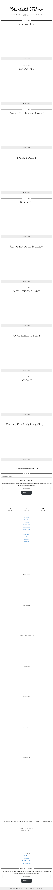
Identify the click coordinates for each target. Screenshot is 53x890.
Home (26, 888)
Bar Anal (26, 202)
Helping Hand (26, 24)
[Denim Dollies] (26, 716)
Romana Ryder (26, 524)
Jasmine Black (26, 527)
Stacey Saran (26, 517)
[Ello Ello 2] (26, 777)
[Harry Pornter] (26, 564)
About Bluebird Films (26, 863)
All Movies (26, 855)
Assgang (26, 380)
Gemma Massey (26, 534)
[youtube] (43, 509)
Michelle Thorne (26, 529)
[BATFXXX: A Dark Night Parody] (26, 625)
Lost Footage (26, 154)
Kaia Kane (26, 532)
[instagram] (26, 509)
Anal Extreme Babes (26, 291)
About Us (39, 888)
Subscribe (26, 492)
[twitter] (10, 509)
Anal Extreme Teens (26, 335)
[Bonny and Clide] (26, 594)
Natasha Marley (26, 539)
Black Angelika (26, 544)
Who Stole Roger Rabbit (26, 113)
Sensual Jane (26, 541)
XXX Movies (26, 20)
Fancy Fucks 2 (26, 157)
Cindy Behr (26, 519)
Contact (32, 888)
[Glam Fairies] (26, 655)
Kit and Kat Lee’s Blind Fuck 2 (26, 424)
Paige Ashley (26, 522)
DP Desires (26, 68)
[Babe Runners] (26, 686)
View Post (26, 58)
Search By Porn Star (26, 860)
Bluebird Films (26, 9)
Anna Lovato (26, 536)
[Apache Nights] (26, 747)
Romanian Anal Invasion (26, 246)
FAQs (26, 866)
